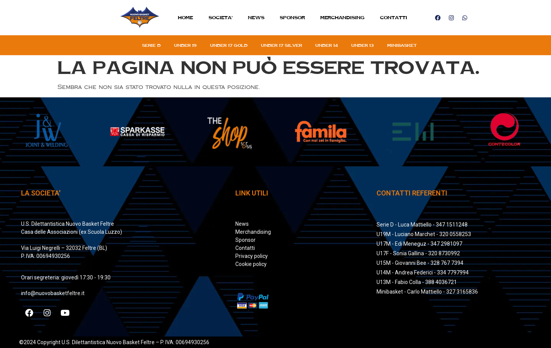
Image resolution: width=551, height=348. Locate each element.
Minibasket (402, 45)
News (256, 17)
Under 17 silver (281, 45)
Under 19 (185, 45)
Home (185, 17)
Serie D (151, 45)
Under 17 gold (229, 45)
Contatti (393, 17)
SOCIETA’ (221, 17)
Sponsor (292, 17)
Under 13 (362, 45)
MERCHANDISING (342, 17)
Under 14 (326, 45)
